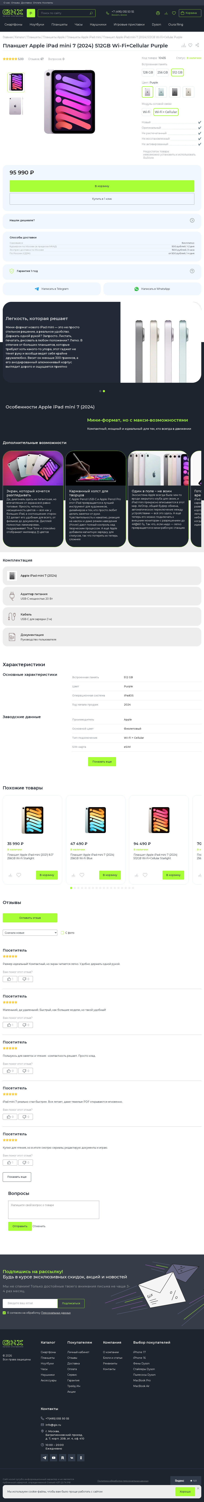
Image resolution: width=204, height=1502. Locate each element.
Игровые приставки (129, 24)
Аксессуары (48, 1389)
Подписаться (71, 1312)
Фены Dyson (141, 1372)
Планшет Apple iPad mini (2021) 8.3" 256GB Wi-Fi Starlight (30, 865)
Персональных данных (56, 1322)
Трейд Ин (73, 1395)
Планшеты (60, 24)
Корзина (188, 13)
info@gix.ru (53, 1434)
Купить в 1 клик (102, 198)
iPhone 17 (139, 1361)
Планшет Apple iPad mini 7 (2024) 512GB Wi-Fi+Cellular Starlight (155, 865)
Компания (112, 1352)
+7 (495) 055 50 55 (123, 11)
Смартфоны (13, 24)
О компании (111, 1361)
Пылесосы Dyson (144, 1384)
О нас (6, 2)
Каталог (48, 1352)
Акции (71, 1400)
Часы (79, 24)
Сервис (72, 1384)
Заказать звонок (119, 15)
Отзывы (15, 2)
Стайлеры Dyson (144, 1378)
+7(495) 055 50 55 (57, 1427)
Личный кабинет (78, 1361)
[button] (100, 391)
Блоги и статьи (112, 1367)
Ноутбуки (37, 24)
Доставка (26, 2)
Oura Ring (175, 24)
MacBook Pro (142, 1389)
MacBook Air (141, 1395)
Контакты (47, 2)
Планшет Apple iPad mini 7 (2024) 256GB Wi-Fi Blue (92, 865)
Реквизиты (110, 1372)
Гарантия (73, 1389)
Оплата (37, 2)
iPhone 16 (139, 1367)
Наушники (98, 24)
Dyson (156, 24)
